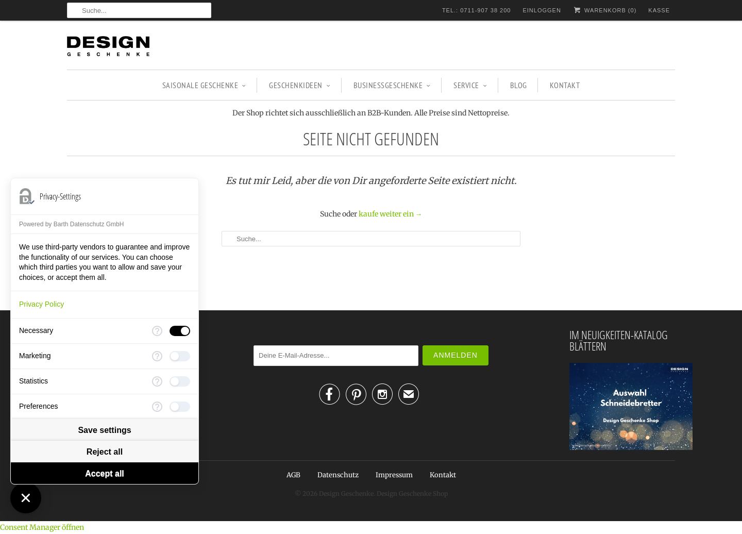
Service (470, 85)
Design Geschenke (346, 493)
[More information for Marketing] (157, 356)
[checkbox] (180, 331)
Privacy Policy (41, 304)
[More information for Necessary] (157, 331)
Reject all (105, 451)
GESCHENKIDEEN (299, 85)
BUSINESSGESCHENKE (392, 85)
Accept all (104, 473)
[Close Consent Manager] (25, 497)
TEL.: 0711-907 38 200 (476, 10)
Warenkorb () (604, 10)
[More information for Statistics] (157, 381)
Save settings (104, 430)
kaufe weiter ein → (391, 214)
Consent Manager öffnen (42, 527)
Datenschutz (338, 475)
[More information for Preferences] (157, 406)
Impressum (394, 475)
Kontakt (565, 85)
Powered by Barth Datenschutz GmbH (71, 224)
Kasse (659, 10)
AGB (293, 475)
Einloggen (541, 10)
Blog (518, 85)
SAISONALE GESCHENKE (204, 85)
